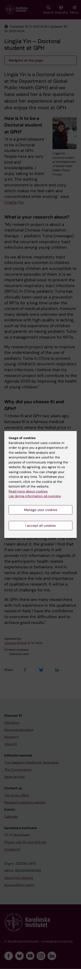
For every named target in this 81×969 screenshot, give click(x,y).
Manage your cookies (40, 510)
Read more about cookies (28, 491)
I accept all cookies (40, 525)
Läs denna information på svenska (35, 496)
